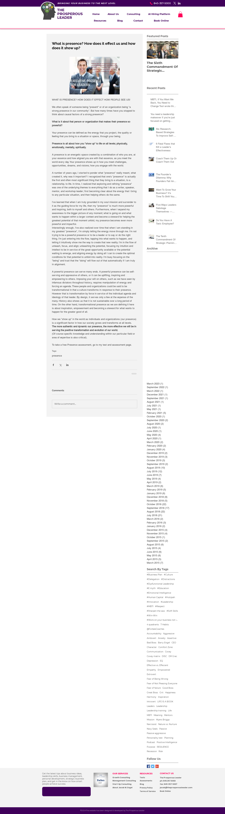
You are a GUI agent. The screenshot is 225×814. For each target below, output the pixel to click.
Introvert (151, 701)
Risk (161, 751)
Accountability (154, 633)
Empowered (164, 670)
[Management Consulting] (125, 781)
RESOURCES (146, 773)
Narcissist (152, 724)
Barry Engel (164, 642)
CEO (174, 642)
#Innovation (153, 602)
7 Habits (165, 624)
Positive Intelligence (167, 742)
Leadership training (156, 710)
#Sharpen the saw (156, 611)
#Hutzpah (170, 597)
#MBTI (150, 606)
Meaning (158, 715)
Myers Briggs (163, 719)
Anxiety (161, 638)
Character (152, 647)
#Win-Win (152, 615)
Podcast (151, 742)
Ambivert (151, 638)
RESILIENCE (163, 747)
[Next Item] (173, 50)
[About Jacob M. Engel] (124, 787)
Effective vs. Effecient (157, 665)
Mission (150, 719)
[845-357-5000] (155, 3)
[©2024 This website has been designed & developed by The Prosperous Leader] (112, 810)
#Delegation (153, 579)
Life (170, 710)
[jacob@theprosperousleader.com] (180, 787)
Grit (161, 692)
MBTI (149, 715)
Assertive (171, 638)
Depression (152, 661)
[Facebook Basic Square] (148, 766)
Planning (168, 738)
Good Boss (167, 688)
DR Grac (173, 656)
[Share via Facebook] (53, 365)
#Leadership (167, 602)
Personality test (155, 738)
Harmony (151, 697)
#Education (163, 588)
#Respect (160, 606)
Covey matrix (153, 656)
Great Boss (152, 692)
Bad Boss (151, 642)
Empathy (151, 670)
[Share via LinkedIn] (67, 365)
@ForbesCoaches (155, 629)
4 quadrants (153, 624)
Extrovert (151, 674)
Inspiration (163, 697)
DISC (164, 656)
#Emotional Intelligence (159, 593)
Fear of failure (154, 688)
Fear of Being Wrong (157, 679)
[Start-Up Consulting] (124, 784)
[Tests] (145, 777)
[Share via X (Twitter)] (60, 365)
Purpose (151, 747)
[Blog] (149, 784)
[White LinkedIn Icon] (179, 3)
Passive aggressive (156, 733)
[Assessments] (150, 781)
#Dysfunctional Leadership (160, 584)
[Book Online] (173, 791)
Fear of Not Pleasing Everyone (162, 683)
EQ (161, 661)
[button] (133, 14)
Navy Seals (152, 729)
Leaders (151, 706)
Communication (155, 651)
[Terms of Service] (149, 791)
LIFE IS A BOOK (165, 701)
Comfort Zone (165, 647)
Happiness (170, 692)
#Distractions (168, 579)
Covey (168, 651)
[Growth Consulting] (124, 777)
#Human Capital (155, 597)
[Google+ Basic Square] (157, 766)
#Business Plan (154, 574)
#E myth (151, 588)
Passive (163, 729)
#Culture (168, 574)
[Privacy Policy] (149, 788)
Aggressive (168, 633)
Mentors (168, 715)
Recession (152, 751)
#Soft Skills (172, 611)
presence (57, 355)
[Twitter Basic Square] (152, 766)
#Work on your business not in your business (162, 620)
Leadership (161, 706)
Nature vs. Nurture (167, 724)
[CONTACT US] (169, 773)
